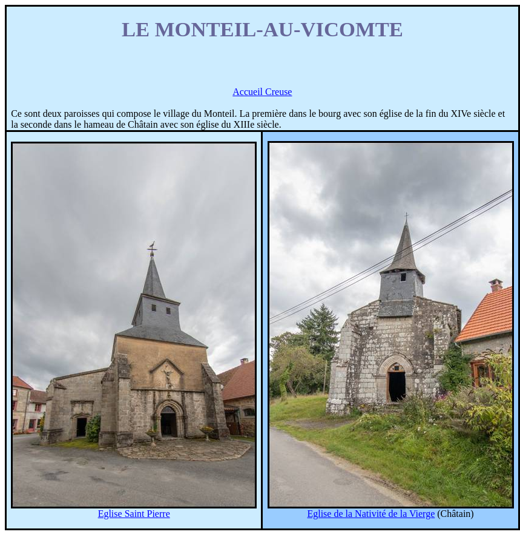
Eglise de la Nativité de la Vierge (371, 513)
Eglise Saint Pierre (134, 513)
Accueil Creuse (262, 92)
